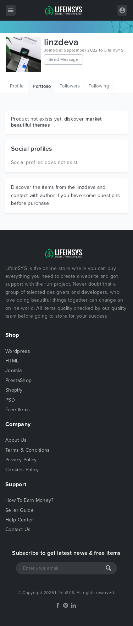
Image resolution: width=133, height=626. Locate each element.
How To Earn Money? (29, 500)
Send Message (63, 59)
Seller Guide (19, 510)
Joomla (13, 370)
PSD (10, 400)
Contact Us (18, 529)
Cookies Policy (22, 470)
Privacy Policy (21, 460)
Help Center (19, 520)
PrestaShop (18, 380)
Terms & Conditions (27, 450)
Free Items (17, 410)
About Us (16, 440)
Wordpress (17, 351)
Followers (70, 86)
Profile (16, 86)
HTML (11, 361)
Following (99, 86)
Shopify (13, 390)
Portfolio (42, 86)
